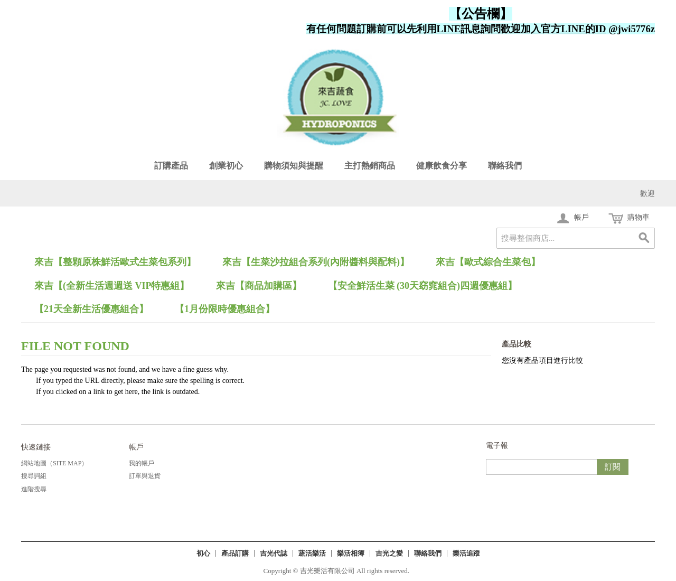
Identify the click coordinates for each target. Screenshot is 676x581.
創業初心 (226, 165)
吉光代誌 (273, 553)
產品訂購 (235, 553)
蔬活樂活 (312, 553)
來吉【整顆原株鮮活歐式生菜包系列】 (115, 262)
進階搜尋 (33, 489)
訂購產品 (171, 165)
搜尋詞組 (33, 476)
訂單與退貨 (145, 476)
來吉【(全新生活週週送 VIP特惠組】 (112, 285)
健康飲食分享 (441, 165)
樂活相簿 (350, 553)
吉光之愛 (389, 553)
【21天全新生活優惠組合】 (91, 309)
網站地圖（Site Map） (54, 463)
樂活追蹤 (466, 553)
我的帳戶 (141, 463)
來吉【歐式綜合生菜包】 (488, 262)
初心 (203, 553)
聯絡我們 (505, 165)
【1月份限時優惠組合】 (225, 309)
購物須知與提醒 (293, 165)
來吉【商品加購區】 (259, 285)
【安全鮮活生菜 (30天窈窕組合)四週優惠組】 (423, 285)
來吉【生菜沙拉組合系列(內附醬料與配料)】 (315, 262)
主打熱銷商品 (369, 165)
